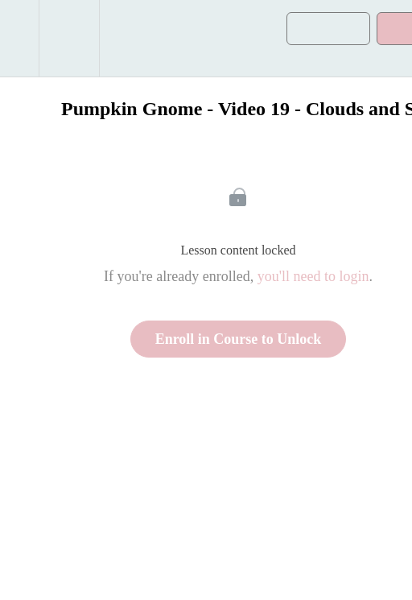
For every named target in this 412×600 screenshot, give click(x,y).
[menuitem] (69, 38)
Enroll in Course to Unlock (238, 339)
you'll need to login (313, 276)
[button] (19, 38)
